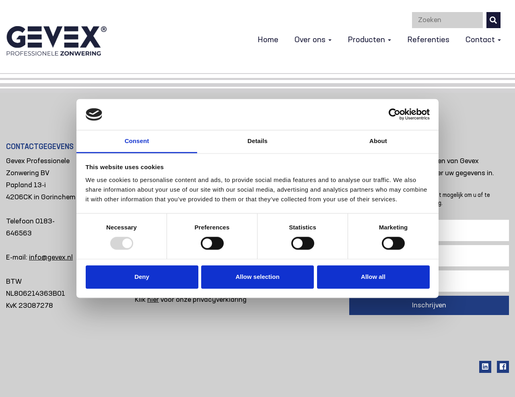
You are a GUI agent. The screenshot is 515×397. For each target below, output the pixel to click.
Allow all (373, 276)
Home (268, 40)
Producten (369, 40)
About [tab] (378, 140)
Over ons (313, 40)
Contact (483, 40)
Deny (141, 276)
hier (153, 299)
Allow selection (257, 276)
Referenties (428, 40)
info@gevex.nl (51, 257)
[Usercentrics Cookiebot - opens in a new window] (394, 114)
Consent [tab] (137, 140)
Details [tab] (257, 140)
